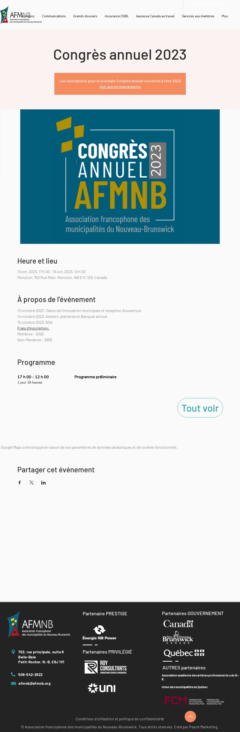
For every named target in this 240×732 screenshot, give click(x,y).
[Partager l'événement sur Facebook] (19, 483)
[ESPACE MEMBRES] (206, 4)
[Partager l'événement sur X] (31, 483)
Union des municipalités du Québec (185, 687)
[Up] (190, 716)
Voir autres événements (120, 86)
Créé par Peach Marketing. (196, 727)
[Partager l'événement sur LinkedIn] (43, 483)
